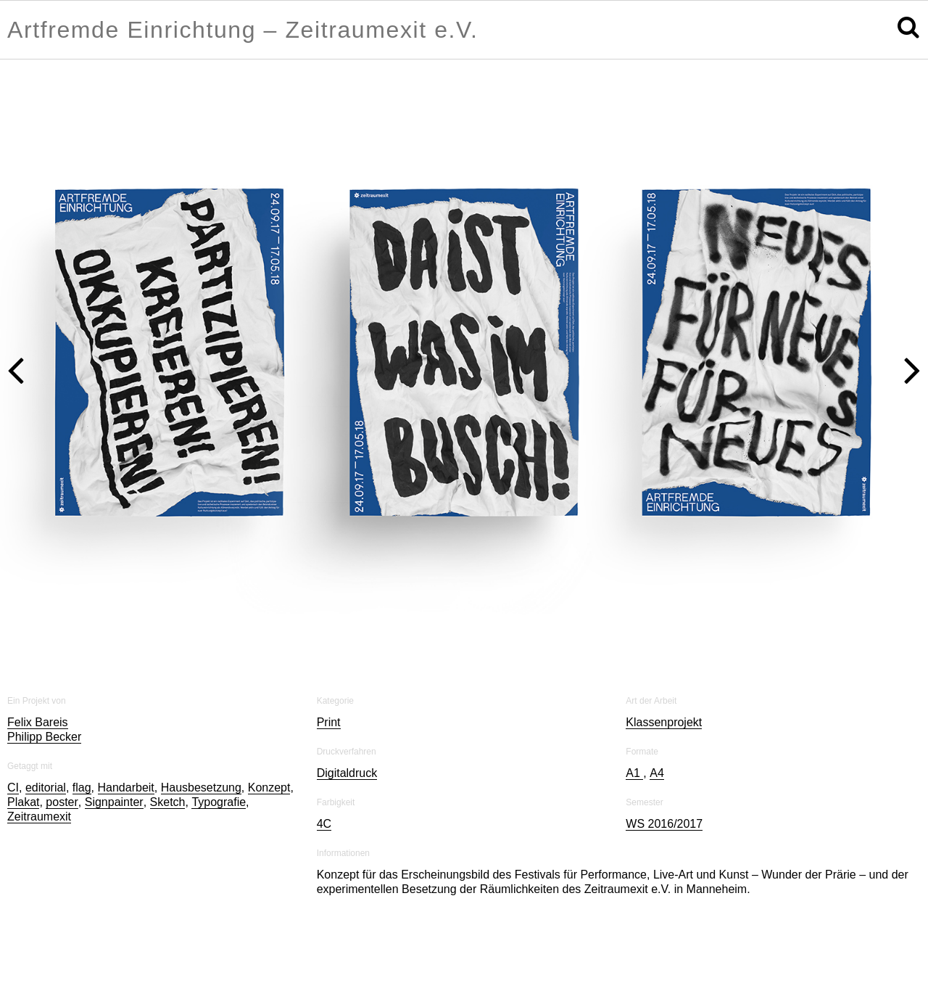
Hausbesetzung (201, 787)
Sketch (168, 802)
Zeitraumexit (39, 816)
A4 (657, 773)
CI (13, 787)
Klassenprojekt (664, 722)
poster (62, 802)
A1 (634, 773)
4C (324, 824)
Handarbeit (126, 787)
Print (329, 722)
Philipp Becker (44, 737)
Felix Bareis (37, 722)
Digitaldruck (347, 773)
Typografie (218, 802)
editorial (45, 787)
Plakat (23, 802)
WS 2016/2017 (664, 824)
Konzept (269, 787)
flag (81, 787)
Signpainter (114, 802)
